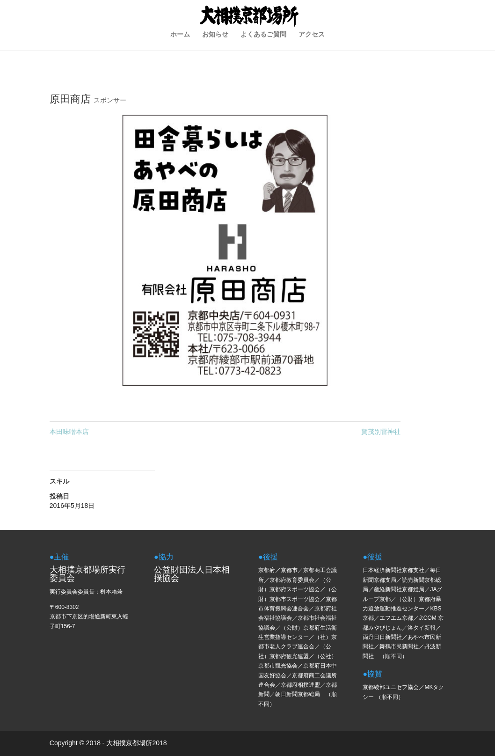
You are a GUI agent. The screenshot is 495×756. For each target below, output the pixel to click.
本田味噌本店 (69, 431)
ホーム (180, 50)
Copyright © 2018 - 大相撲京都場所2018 (108, 743)
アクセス (311, 50)
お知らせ (215, 50)
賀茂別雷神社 (380, 431)
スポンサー (110, 100)
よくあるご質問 (263, 50)
